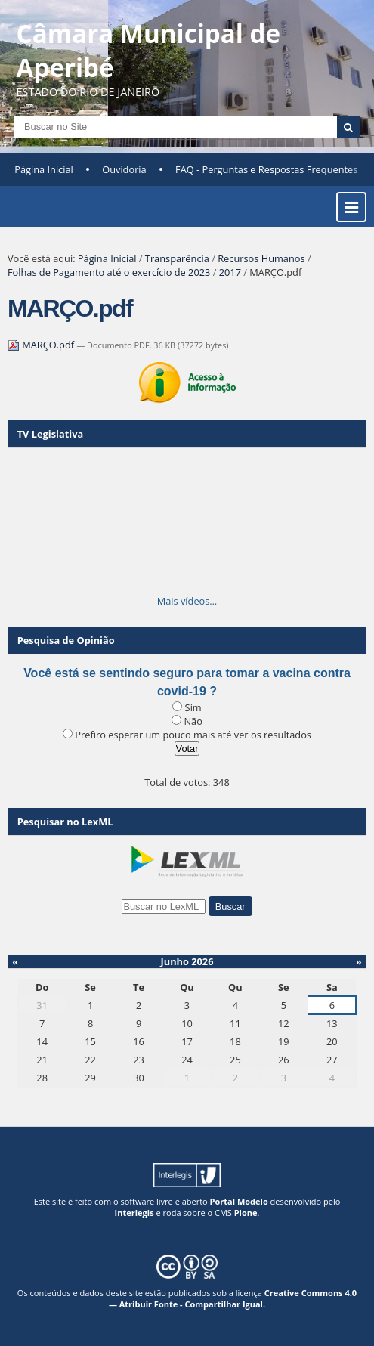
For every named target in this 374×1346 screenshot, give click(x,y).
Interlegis (134, 1212)
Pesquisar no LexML (65, 821)
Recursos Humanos (261, 258)
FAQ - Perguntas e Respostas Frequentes (266, 169)
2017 (230, 272)
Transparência (177, 258)
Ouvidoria (124, 169)
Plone (246, 1212)
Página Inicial (43, 169)
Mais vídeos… (187, 601)
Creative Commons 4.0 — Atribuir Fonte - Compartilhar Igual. (233, 1298)
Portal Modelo (239, 1201)
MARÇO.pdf (42, 344)
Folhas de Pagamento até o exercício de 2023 (109, 272)
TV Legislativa (50, 434)
